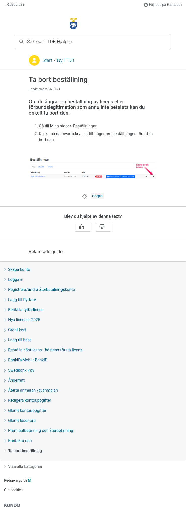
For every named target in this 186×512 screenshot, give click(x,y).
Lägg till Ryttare (20, 299)
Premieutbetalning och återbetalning (38, 430)
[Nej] (103, 227)
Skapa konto (17, 269)
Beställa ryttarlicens (24, 309)
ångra (97, 196)
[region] (93, 134)
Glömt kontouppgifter (25, 410)
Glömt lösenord (20, 420)
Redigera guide (15, 480)
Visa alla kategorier (23, 466)
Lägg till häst (17, 340)
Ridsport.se (14, 4)
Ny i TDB (65, 60)
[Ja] (83, 227)
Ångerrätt (14, 380)
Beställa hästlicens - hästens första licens (43, 350)
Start (47, 60)
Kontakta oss (18, 440)
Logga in (13, 279)
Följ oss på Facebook (163, 5)
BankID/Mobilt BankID (26, 360)
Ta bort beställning (23, 450)
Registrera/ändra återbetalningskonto (39, 289)
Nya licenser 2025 (22, 319)
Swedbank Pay (19, 370)
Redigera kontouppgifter (27, 400)
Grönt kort (15, 329)
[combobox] (93, 41)
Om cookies (13, 490)
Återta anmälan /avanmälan (31, 390)
